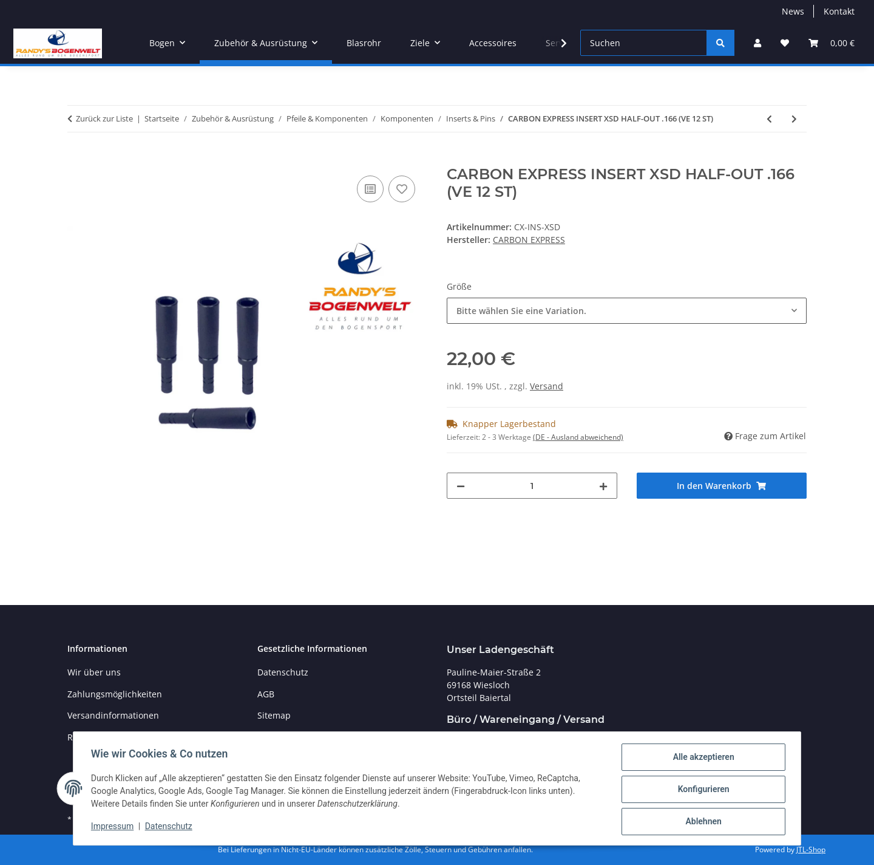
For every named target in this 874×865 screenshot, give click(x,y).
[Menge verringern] (460, 485)
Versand (546, 386)
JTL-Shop (810, 849)
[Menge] (532, 485)
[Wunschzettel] (785, 43)
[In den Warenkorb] (77, 159)
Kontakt (839, 11)
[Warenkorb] (831, 43)
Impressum (114, 827)
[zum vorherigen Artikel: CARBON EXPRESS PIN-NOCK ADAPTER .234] (769, 119)
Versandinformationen (113, 715)
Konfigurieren (701, 790)
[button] (757, 43)
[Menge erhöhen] (603, 485)
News (793, 11)
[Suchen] (643, 43)
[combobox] (627, 311)
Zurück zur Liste (104, 118)
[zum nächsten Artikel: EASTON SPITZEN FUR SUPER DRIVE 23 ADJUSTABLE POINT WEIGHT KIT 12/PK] (794, 119)
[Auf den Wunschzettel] (401, 189)
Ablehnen (701, 822)
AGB (265, 694)
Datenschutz (170, 827)
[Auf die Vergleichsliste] (370, 189)
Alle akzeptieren (701, 759)
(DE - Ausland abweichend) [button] (578, 437)
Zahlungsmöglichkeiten (114, 694)
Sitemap (274, 715)
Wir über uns (94, 672)
